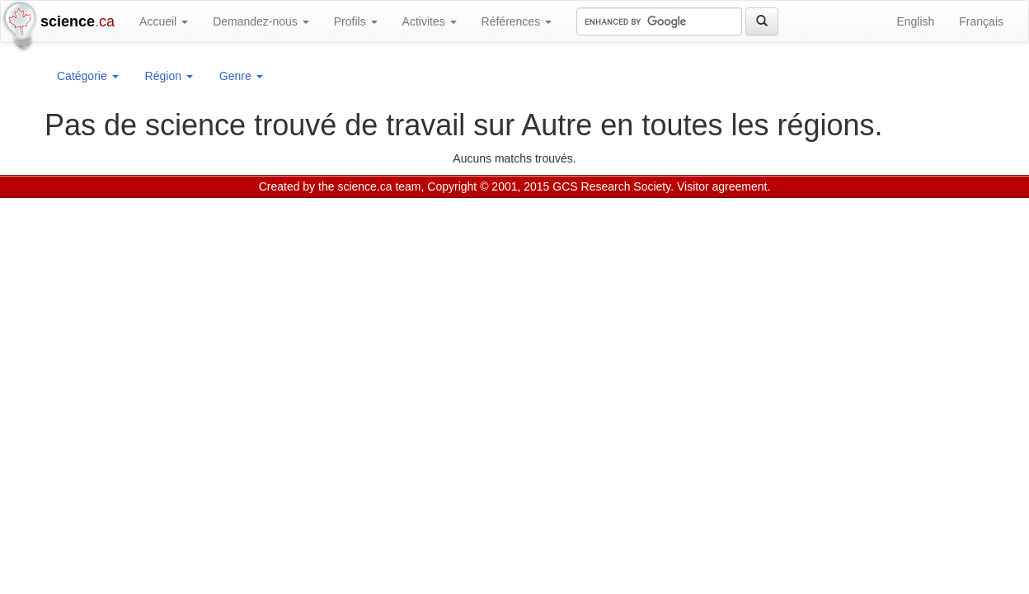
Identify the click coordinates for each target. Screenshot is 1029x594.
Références (517, 21)
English (915, 21)
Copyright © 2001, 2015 (488, 186)
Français (981, 21)
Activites (429, 21)
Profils (356, 21)
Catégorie (88, 75)
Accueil (163, 21)
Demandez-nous (261, 21)
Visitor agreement (722, 186)
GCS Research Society (611, 186)
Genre (241, 75)
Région (169, 75)
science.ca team (379, 186)
